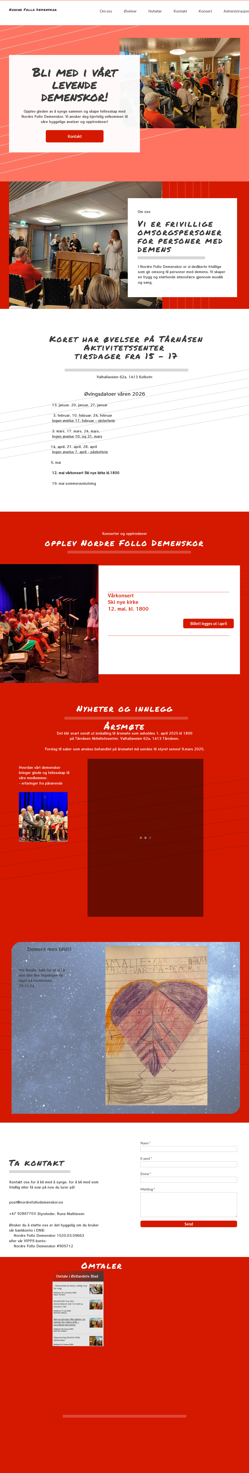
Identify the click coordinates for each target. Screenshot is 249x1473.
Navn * (145, 1143)
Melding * (147, 1189)
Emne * (145, 1174)
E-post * (146, 1158)
